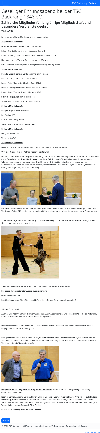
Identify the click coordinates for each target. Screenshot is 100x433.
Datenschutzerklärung (76, 426)
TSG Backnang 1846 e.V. (84, 3)
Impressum (59, 426)
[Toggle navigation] (6, 3)
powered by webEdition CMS (92, 432)
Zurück (6, 420)
